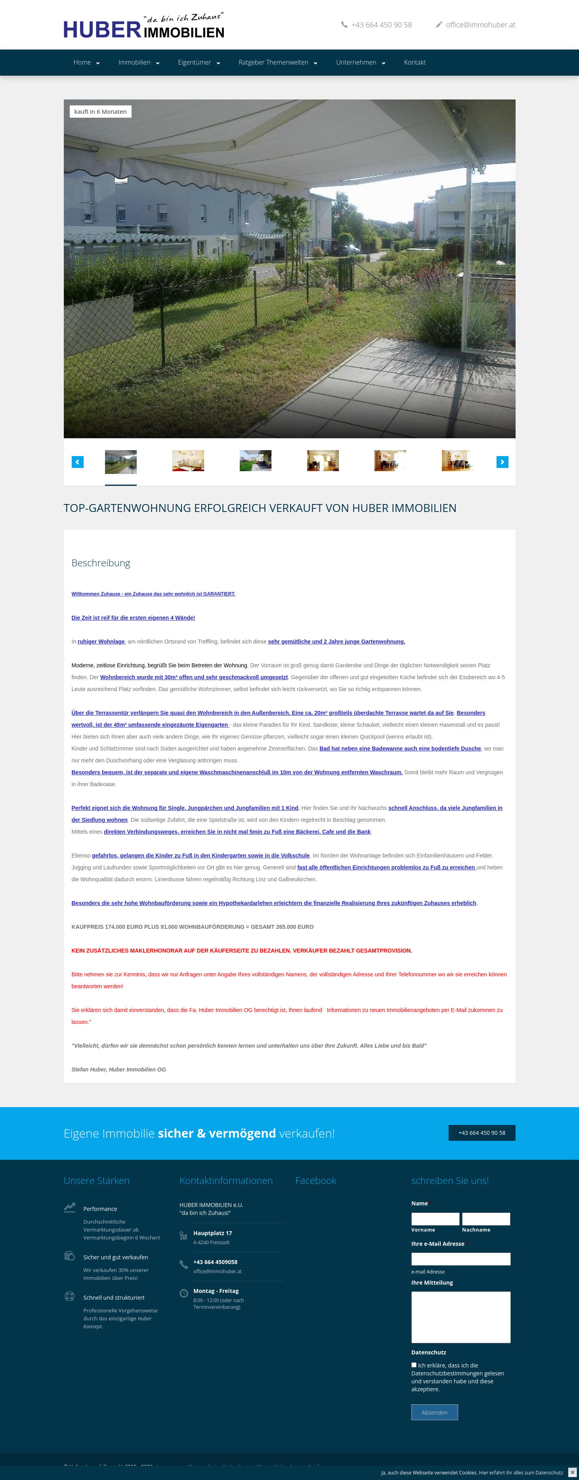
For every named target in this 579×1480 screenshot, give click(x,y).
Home (82, 62)
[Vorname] (435, 1219)
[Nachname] (486, 1219)
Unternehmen (356, 62)
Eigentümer (194, 62)
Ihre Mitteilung (432, 1282)
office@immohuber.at (481, 24)
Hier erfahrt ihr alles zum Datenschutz (521, 1472)
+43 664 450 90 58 (382, 24)
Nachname (476, 1229)
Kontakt (415, 62)
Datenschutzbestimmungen (447, 1373)
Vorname (423, 1229)
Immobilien (134, 62)
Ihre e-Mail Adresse (440, 1243)
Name (421, 1203)
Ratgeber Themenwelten (274, 62)
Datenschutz (428, 1352)
